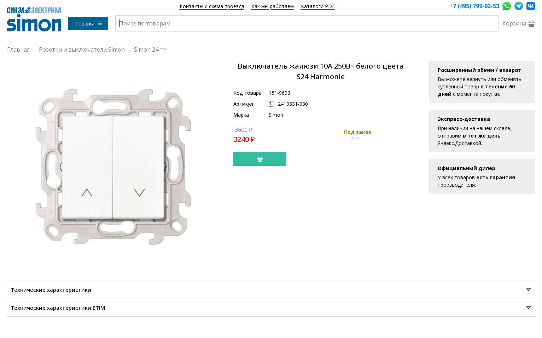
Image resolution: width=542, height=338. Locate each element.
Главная (18, 49)
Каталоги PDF (318, 6)
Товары (89, 23)
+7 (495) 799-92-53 (474, 6)
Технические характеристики (271, 289)
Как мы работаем (272, 6)
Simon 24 (146, 49)
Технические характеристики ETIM (271, 307)
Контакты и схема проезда (212, 6)
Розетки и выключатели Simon (82, 49)
